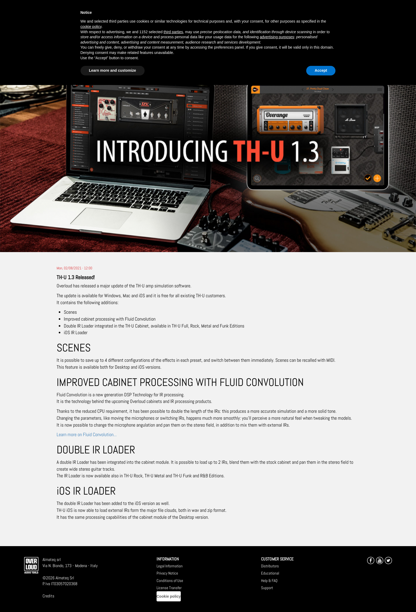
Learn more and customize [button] (112, 70)
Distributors (270, 565)
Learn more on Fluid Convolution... (87, 434)
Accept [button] (321, 70)
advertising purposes (277, 37)
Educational (270, 573)
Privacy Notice (167, 573)
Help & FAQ (269, 580)
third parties (173, 32)
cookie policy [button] (91, 26)
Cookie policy (169, 596)
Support (267, 587)
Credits (48, 596)
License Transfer (169, 587)
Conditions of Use (170, 580)
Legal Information (170, 565)
